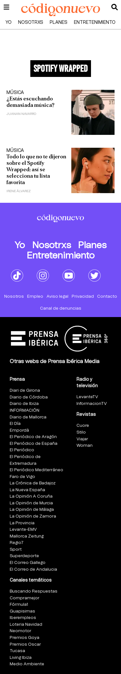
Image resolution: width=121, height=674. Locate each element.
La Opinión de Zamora (33, 516)
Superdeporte (24, 556)
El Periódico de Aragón (33, 437)
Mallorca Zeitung (27, 536)
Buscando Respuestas (33, 591)
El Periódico (22, 450)
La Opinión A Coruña (31, 496)
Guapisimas (22, 611)
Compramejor (24, 598)
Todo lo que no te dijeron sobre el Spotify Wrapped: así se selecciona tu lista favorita (36, 169)
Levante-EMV (23, 530)
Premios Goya (24, 638)
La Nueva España (27, 490)
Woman (84, 446)
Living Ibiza (21, 658)
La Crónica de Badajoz (32, 483)
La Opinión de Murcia (31, 503)
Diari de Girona (25, 390)
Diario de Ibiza (24, 404)
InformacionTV (91, 404)
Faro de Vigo (22, 477)
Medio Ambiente (27, 664)
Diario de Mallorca (28, 417)
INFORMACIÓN (24, 410)
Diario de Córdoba (29, 397)
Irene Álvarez (18, 191)
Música (15, 92)
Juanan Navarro (21, 114)
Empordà (19, 430)
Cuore (82, 426)
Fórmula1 (19, 605)
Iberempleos (23, 618)
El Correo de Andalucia (33, 569)
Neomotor (20, 631)
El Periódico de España (33, 444)
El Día (15, 424)
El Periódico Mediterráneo (36, 470)
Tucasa (17, 651)
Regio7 (17, 543)
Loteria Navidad (26, 625)
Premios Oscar (25, 644)
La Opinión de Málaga (32, 510)
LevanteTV (87, 397)
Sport (16, 550)
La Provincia (22, 523)
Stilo (81, 432)
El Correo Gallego (27, 563)
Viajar (82, 439)
